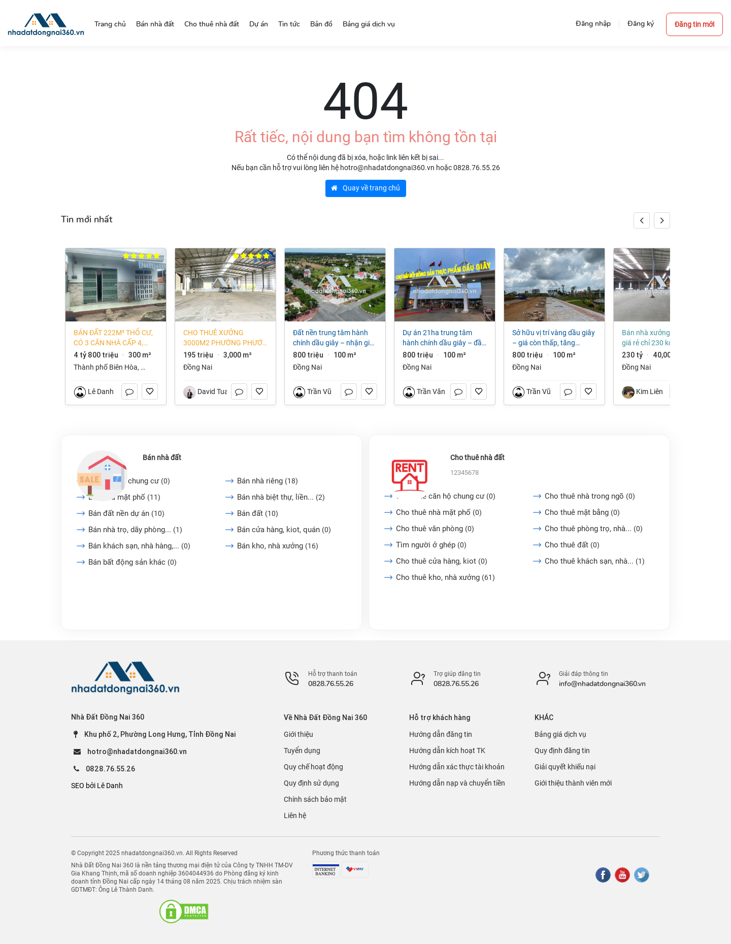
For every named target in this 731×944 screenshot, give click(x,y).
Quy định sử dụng (311, 783)
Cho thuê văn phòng (435, 528)
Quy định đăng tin (562, 750)
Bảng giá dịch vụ (560, 734)
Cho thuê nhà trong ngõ (590, 496)
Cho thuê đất (572, 544)
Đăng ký (640, 23)
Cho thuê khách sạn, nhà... (595, 561)
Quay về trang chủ (365, 188)
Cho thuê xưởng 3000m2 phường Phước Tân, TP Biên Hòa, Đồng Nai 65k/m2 (225, 338)
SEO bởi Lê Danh (97, 786)
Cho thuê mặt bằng (582, 512)
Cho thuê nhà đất (477, 457)
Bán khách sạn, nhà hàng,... (139, 545)
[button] (662, 220)
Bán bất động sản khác (132, 562)
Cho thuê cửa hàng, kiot (441, 561)
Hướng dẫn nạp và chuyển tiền (457, 783)
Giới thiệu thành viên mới (573, 783)
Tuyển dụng (302, 750)
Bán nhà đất (162, 457)
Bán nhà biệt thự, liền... (281, 497)
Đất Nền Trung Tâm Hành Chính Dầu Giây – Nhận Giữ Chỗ (333, 338)
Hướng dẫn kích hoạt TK (447, 750)
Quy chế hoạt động (313, 767)
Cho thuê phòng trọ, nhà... (594, 528)
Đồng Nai (197, 367)
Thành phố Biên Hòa (106, 367)
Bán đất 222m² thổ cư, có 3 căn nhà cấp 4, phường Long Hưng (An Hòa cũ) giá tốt (113, 338)
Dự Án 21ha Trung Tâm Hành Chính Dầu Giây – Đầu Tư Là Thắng (444, 338)
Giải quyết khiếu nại (565, 767)
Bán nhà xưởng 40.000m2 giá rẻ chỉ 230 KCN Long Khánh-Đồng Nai (663, 338)
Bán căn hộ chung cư (129, 480)
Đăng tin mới (694, 24)
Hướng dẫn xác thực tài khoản (457, 767)
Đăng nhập (593, 23)
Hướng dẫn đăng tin (440, 734)
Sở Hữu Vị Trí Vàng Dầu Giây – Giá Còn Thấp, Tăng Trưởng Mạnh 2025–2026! (553, 338)
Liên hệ (295, 815)
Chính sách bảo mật (315, 799)
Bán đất (257, 513)
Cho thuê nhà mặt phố (439, 512)
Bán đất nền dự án (126, 513)
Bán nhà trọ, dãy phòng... (135, 529)
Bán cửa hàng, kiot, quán (284, 529)
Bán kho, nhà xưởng (277, 545)
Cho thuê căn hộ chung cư (445, 496)
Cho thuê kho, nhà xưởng (445, 577)
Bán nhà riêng (267, 480)
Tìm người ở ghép (431, 544)
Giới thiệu (298, 734)
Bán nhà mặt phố (124, 497)
